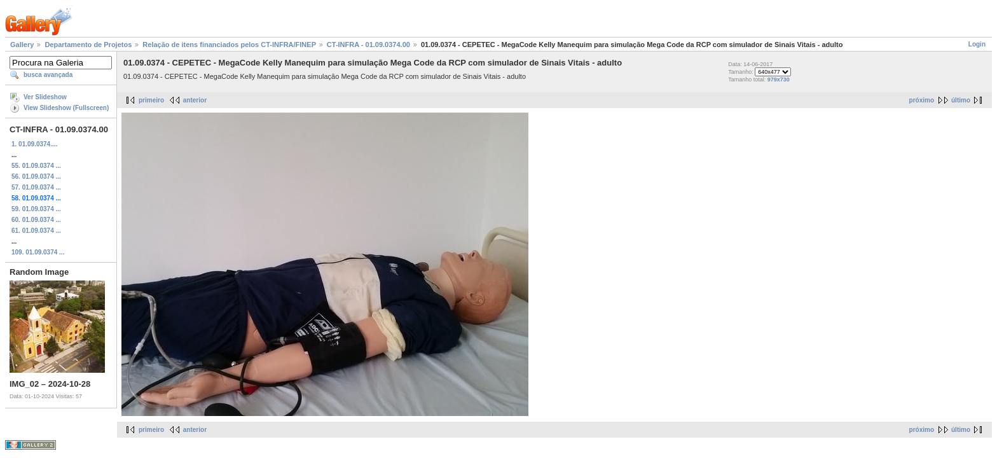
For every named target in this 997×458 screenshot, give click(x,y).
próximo (921, 100)
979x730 (778, 79)
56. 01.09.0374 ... (36, 176)
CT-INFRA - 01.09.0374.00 (368, 44)
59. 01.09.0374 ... (36, 208)
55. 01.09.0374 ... (36, 165)
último (960, 100)
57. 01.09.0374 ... (36, 187)
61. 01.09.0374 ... (36, 230)
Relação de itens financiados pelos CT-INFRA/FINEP (228, 44)
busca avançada (48, 74)
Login (977, 44)
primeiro (151, 100)
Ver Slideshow (45, 97)
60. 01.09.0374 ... (36, 219)
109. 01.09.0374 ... (37, 252)
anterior (195, 100)
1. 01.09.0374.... (34, 144)
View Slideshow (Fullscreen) (66, 107)
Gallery (22, 44)
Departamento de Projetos (88, 44)
